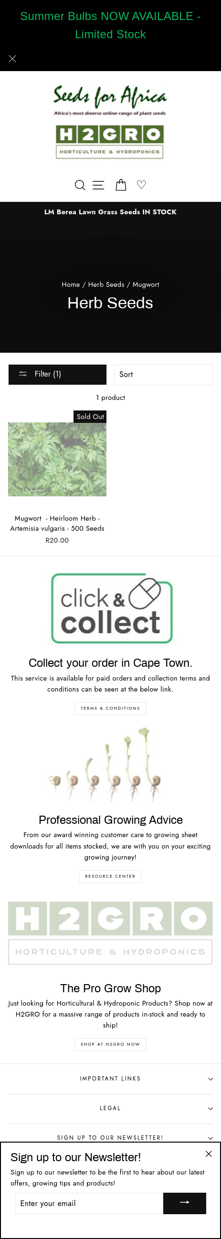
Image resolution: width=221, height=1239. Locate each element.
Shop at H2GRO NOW (110, 1044)
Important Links (146, 1078)
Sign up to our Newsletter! (135, 1138)
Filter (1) (39, 373)
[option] (110, 212)
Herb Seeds (106, 284)
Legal (156, 1108)
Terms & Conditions (110, 708)
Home (71, 284)
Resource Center (110, 876)
